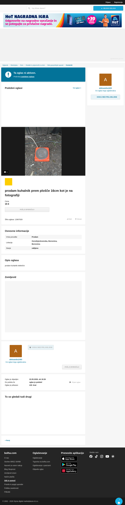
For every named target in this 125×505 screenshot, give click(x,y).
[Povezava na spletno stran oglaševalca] (62, 20)
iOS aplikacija (69, 458)
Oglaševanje (37, 458)
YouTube (107, 456)
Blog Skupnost (9, 469)
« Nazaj (7, 440)
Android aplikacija (69, 464)
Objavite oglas (38, 469)
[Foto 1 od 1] (8, 181)
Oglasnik (5, 65)
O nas (6, 458)
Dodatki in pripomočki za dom (35, 65)
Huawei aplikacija (69, 470)
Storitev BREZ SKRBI (12, 462)
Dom (21, 65)
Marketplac (14, 65)
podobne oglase (27, 77)
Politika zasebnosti (11, 488)
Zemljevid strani (10, 473)
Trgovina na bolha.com (41, 462)
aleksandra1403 (15, 359)
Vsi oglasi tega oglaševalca (15, 362)
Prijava (108, 2)
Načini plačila (9, 477)
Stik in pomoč (10, 481)
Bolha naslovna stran (12, 8)
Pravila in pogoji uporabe (13, 484)
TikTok (96, 456)
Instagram (101, 456)
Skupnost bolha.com (112, 456)
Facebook (90, 456)
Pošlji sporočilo (27, 209)
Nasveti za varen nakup (13, 465)
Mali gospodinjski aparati (55, 65)
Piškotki (7, 492)
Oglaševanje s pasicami (42, 465)
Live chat (119, 501)
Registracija (118, 2)
